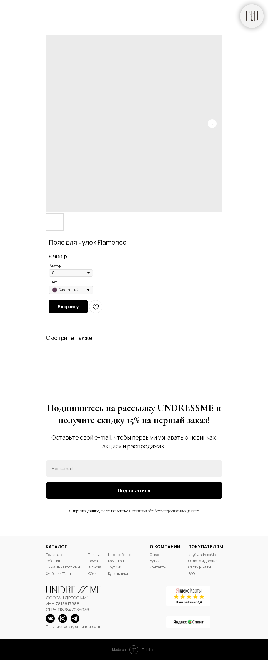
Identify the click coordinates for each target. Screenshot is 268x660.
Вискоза (94, 567)
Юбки (92, 573)
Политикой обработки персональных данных (164, 510)
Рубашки (53, 560)
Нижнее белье (119, 554)
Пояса (93, 560)
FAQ (191, 573)
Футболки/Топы (58, 573)
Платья (94, 554)
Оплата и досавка (203, 560)
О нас (154, 554)
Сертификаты (199, 567)
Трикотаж (54, 554)
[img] (252, 16)
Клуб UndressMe (202, 554)
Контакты (158, 567)
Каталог (56, 546)
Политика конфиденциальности (73, 626)
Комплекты (117, 560)
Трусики (114, 567)
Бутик (154, 560)
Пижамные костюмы (63, 567)
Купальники (118, 573)
